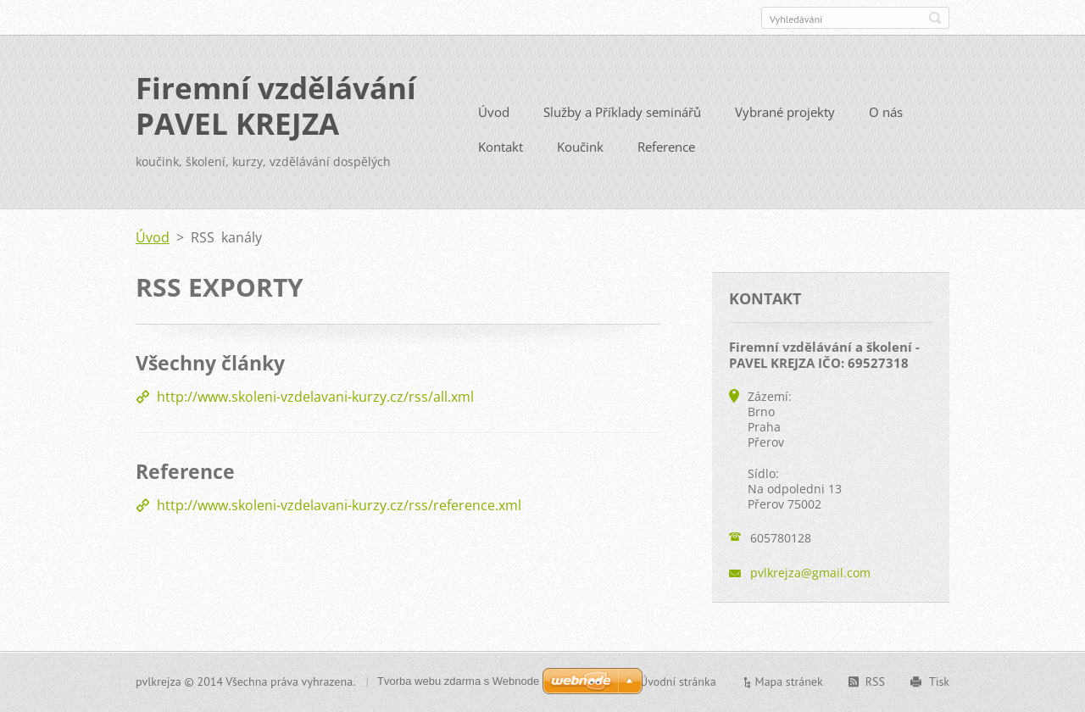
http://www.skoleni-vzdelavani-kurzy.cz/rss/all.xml (315, 396)
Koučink (580, 146)
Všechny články (210, 362)
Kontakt (500, 146)
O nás (886, 111)
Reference (666, 146)
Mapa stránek (789, 681)
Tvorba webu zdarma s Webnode (458, 681)
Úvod (493, 111)
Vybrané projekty (785, 111)
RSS (875, 681)
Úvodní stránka (678, 681)
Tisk (939, 681)
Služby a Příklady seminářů (622, 111)
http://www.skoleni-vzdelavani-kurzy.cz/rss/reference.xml (339, 505)
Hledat (935, 17)
